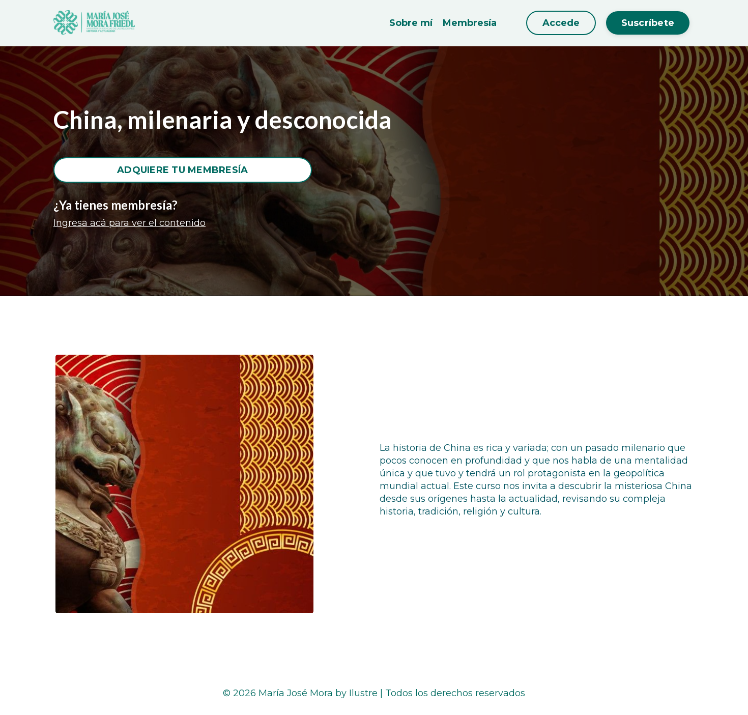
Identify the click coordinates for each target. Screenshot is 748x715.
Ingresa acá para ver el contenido (129, 222)
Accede (561, 22)
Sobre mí (411, 22)
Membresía (470, 22)
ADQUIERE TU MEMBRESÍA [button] (182, 170)
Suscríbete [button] (648, 22)
